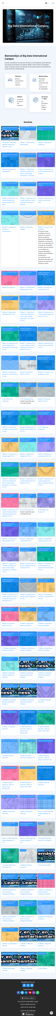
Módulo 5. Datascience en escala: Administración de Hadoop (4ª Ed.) (28, 562)
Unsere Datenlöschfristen (28, 998)
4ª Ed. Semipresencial (26, 507)
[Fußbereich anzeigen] (51, 1013)
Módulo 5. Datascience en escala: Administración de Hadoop (46, 171)
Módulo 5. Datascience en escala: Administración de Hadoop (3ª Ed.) (28, 478)
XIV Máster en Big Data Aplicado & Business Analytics (27, 698)
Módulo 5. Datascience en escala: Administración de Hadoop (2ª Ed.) (46, 313)
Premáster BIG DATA (44, 859)
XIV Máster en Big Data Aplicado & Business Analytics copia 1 (9, 144)
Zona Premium (42, 962)
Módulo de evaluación (8, 286)
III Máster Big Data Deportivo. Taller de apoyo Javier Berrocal (44, 753)
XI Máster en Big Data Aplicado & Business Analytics (26, 671)
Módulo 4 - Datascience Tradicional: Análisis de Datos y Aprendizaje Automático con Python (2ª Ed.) (27, 315)
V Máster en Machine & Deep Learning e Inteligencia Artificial (9, 886)
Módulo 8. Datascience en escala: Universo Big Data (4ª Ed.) (28, 593)
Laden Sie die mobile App (28, 1001)
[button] (47, 3)
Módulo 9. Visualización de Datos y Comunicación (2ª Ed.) (10, 372)
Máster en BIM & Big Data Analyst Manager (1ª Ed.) (27, 835)
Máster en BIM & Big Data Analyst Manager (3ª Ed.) (45, 808)
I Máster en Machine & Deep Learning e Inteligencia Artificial (27, 913)
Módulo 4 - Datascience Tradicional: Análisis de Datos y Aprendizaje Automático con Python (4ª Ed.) (9, 564)
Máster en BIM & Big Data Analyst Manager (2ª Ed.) (10, 835)
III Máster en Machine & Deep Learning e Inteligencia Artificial (45, 886)
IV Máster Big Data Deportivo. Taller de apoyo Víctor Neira (44, 724)
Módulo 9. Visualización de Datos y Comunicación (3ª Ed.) (10, 427)
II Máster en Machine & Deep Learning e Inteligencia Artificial (9, 913)
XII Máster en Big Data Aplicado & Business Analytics (44, 671)
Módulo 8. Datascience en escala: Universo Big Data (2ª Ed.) (46, 344)
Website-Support (28, 992)
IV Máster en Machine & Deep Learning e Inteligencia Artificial (27, 886)
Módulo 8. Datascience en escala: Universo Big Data (46, 200)
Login (53, 3)
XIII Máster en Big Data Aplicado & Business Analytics (9, 698)
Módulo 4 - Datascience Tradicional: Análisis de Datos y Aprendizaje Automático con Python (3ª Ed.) (9, 480)
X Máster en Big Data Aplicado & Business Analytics (8, 671)
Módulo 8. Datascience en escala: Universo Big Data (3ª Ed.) (28, 427)
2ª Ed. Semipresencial (26, 397)
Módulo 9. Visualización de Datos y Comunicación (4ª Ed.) (46, 593)
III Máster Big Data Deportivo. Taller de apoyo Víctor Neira (26, 779)
